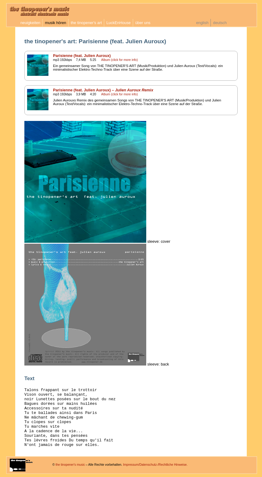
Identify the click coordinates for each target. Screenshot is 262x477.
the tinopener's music (70, 464)
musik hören (55, 22)
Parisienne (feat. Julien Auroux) (82, 56)
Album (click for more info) (119, 60)
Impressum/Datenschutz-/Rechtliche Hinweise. (155, 464)
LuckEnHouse (118, 22)
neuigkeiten (30, 22)
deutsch (220, 22)
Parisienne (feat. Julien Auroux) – (103, 90)
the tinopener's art (86, 22)
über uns (142, 22)
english (202, 22)
